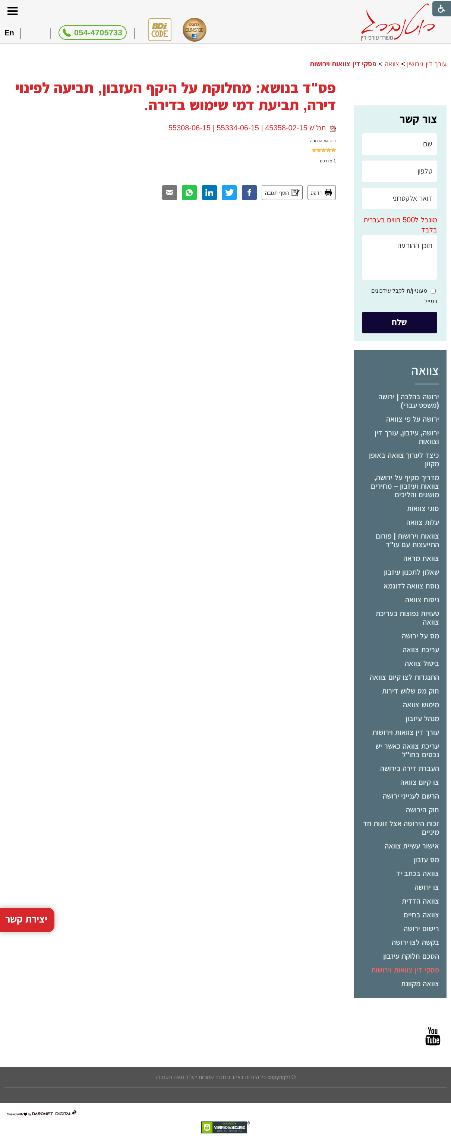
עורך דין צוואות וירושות (405, 732)
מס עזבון (426, 860)
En (9, 33)
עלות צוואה (422, 522)
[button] (12, 11)
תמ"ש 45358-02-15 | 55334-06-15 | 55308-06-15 (252, 128)
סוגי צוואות (423, 508)
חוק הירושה (422, 810)
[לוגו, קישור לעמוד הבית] (397, 22)
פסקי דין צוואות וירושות (405, 970)
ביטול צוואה (422, 663)
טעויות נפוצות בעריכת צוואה (407, 617)
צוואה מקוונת (420, 984)
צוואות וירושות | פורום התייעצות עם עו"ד (407, 540)
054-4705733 (98, 32)
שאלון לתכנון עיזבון (411, 572)
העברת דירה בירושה (409, 768)
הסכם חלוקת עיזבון (411, 956)
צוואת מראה (421, 558)
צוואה (392, 64)
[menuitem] (400, 401)
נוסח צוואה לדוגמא (411, 586)
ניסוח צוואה (422, 600)
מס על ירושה (420, 636)
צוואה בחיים (421, 915)
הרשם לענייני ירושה (411, 796)
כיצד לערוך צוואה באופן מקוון (404, 459)
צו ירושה (426, 887)
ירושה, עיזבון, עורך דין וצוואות (407, 437)
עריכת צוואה (421, 649)
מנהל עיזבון (422, 718)
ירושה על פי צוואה (412, 419)
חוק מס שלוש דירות (410, 691)
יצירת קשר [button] (26, 879)
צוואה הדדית (420, 901)
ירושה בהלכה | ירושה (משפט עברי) (408, 401)
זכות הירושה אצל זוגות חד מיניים (401, 827)
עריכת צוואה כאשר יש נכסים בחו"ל (407, 750)
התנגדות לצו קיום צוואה (404, 677)
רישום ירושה (421, 928)
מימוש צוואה (421, 705)
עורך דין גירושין (427, 64)
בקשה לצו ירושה (415, 942)
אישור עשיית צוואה (412, 846)
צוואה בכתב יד (417, 873)
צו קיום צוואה (419, 782)
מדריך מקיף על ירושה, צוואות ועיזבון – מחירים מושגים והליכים (405, 486)
